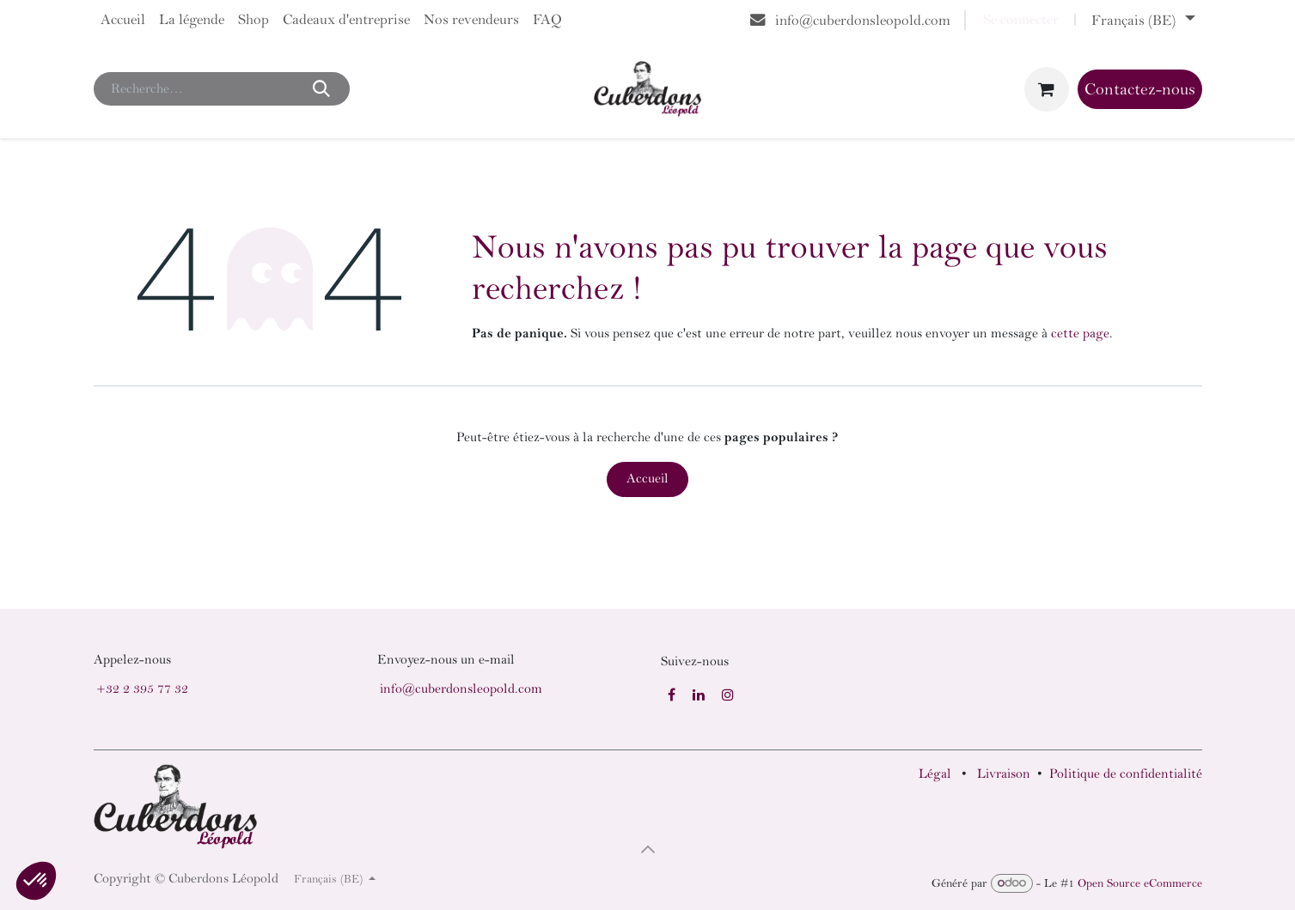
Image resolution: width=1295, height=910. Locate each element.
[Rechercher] (322, 88)
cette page (1080, 333)
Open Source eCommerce (1140, 883)
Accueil (647, 478)
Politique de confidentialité (1125, 774)
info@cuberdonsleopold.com (461, 689)
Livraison (1003, 774)
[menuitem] (123, 20)
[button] (648, 849)
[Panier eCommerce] (1046, 89)
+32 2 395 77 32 (142, 689)
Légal (935, 774)
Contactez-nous (1139, 89)
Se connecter (1021, 19)
